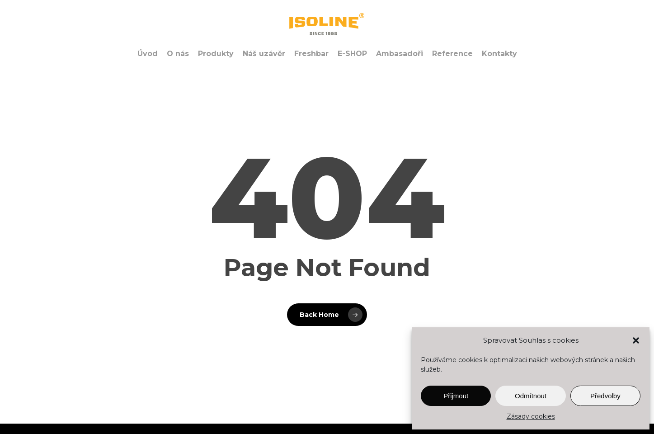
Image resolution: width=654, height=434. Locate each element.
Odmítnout (530, 396)
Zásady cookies (531, 416)
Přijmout (455, 396)
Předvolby (605, 396)
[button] (635, 340)
